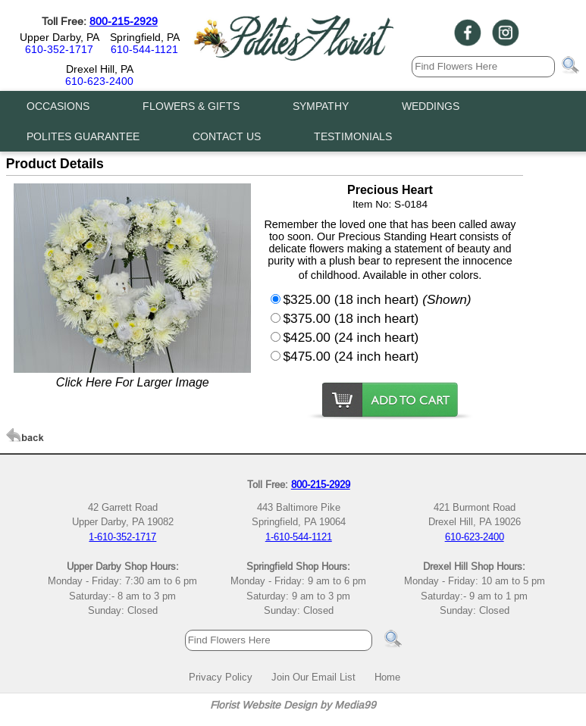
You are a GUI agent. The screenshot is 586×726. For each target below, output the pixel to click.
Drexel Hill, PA (99, 69)
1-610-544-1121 (298, 536)
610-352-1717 (59, 49)
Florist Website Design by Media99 (293, 705)
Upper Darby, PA (59, 37)
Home (387, 677)
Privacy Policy (220, 677)
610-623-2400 (99, 81)
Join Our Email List (313, 677)
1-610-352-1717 (122, 536)
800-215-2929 (123, 21)
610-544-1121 (144, 49)
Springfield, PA (145, 37)
